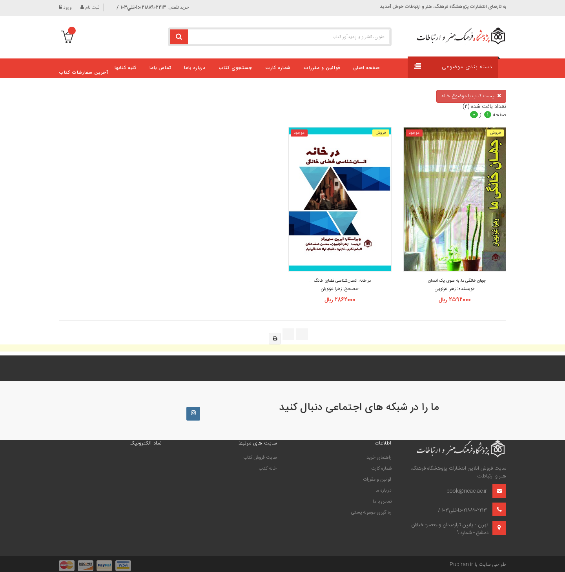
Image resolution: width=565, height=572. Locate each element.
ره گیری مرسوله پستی (371, 512)
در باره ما (383, 490)
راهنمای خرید (379, 457)
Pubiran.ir (461, 564)
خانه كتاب (268, 468)
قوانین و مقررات (377, 479)
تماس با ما (382, 501)
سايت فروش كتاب (260, 457)
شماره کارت (381, 468)
